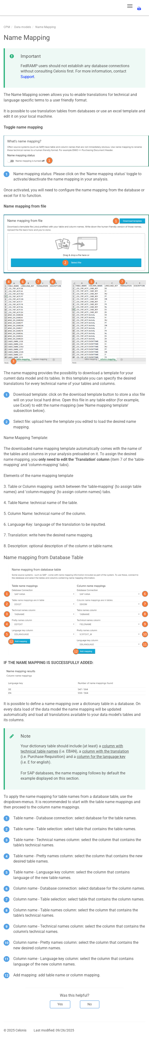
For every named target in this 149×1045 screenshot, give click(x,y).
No (89, 1004)
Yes (60, 1004)
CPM (7, 27)
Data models (22, 27)
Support (27, 76)
